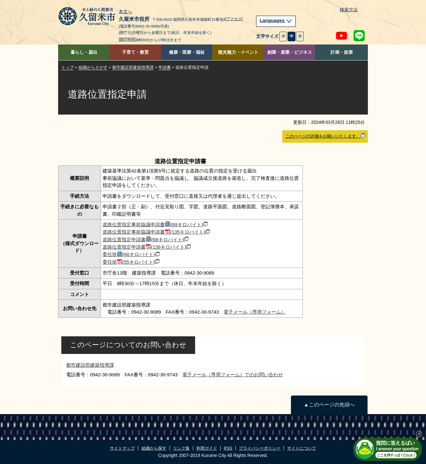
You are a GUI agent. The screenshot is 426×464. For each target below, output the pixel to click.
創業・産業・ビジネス (289, 52)
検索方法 (349, 9)
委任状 (131, 254)
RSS (228, 448)
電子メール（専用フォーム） (255, 312)
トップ (67, 67)
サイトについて (301, 448)
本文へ (125, 12)
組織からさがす (93, 67)
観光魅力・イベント (238, 52)
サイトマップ (122, 448)
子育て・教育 (135, 52)
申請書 (164, 67)
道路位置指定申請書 (145, 239)
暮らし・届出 (84, 52)
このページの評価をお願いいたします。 (325, 136)
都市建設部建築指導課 (133, 67)
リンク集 (181, 448)
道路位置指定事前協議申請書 (155, 224)
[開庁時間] (127, 39)
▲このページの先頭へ (329, 404)
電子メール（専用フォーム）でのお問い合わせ (232, 374)
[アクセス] (234, 19)
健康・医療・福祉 (187, 52)
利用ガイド (206, 448)
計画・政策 (342, 52)
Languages (276, 20)
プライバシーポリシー (259, 448)
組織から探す (153, 448)
